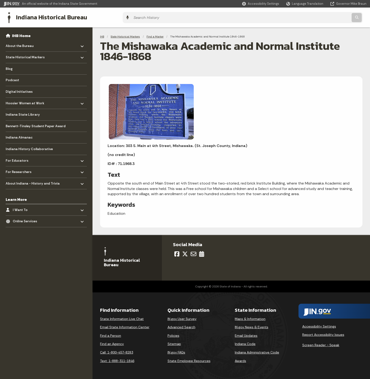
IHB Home (21, 34)
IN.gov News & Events (251, 326)
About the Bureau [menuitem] (20, 43)
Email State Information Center (124, 326)
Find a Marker (155, 35)
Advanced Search (181, 326)
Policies (173, 334)
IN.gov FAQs (176, 351)
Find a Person (110, 334)
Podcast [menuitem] (12, 79)
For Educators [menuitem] (19, 158)
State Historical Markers (125, 35)
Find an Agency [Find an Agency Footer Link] (112, 343)
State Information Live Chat (122, 317)
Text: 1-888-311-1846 (117, 359)
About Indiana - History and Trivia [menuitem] (33, 181)
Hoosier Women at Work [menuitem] (25, 100)
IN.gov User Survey (182, 317)
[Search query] (322, 16)
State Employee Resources (189, 359)
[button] (260, 3)
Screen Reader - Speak (320, 344)
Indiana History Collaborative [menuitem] (29, 148)
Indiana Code (245, 343)
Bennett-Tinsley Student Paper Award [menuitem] (36, 125)
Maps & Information (250, 317)
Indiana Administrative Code (257, 351)
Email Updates (246, 334)
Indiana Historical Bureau (47, 16)
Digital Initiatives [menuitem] (19, 90)
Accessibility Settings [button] (319, 325)
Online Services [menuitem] (26, 219)
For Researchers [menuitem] (19, 169)
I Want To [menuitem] (26, 207)
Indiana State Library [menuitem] (23, 113)
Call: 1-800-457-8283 (116, 351)
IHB (102, 35)
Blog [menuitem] (9, 67)
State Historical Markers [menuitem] (25, 55)
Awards (240, 359)
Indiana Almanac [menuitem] (19, 136)
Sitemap (174, 343)
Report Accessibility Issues (323, 333)
